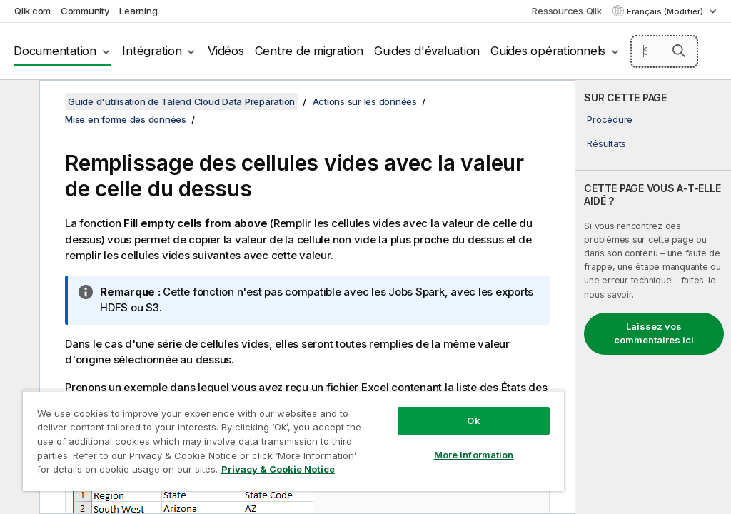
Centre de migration (309, 51)
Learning (138, 10)
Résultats (606, 143)
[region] (293, 440)
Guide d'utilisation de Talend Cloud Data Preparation (181, 101)
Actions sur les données (365, 101)
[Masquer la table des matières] (18, 102)
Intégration (151, 51)
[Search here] (664, 51)
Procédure (609, 119)
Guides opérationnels (547, 51)
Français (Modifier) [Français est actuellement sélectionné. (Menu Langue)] (666, 11)
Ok (473, 420)
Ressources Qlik (566, 10)
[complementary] (653, 297)
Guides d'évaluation (427, 51)
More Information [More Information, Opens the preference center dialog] (474, 454)
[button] (679, 51)
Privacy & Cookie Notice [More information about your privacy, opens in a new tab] (278, 469)
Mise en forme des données (125, 119)
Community (85, 10)
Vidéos (226, 51)
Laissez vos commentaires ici (654, 333)
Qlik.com (32, 10)
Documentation (55, 51)
